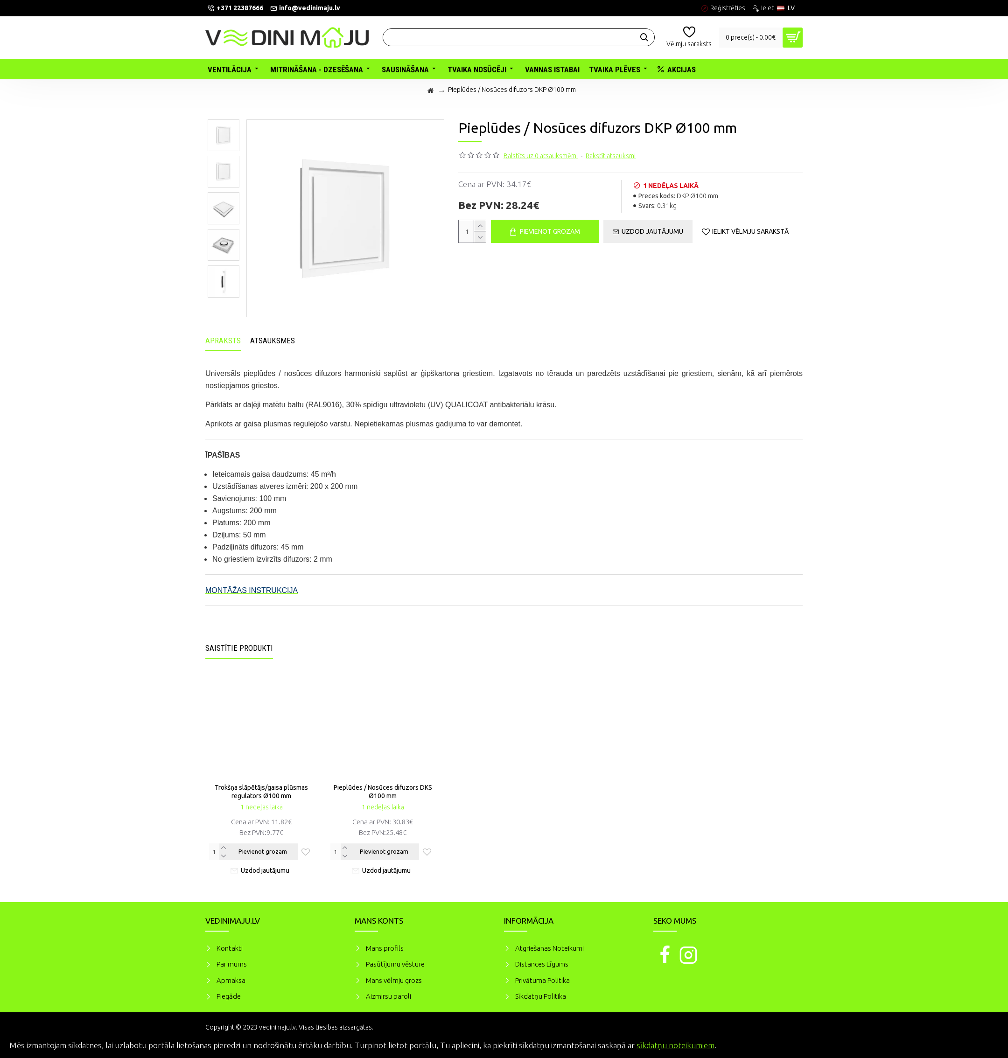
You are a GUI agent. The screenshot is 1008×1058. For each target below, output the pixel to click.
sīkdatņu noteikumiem (675, 1045)
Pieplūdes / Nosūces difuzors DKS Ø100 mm (383, 792)
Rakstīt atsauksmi (611, 156)
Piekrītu (985, 1044)
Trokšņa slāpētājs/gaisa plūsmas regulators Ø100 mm (261, 792)
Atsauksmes (272, 340)
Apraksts (223, 340)
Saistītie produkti (239, 648)
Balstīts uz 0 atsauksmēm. (541, 156)
